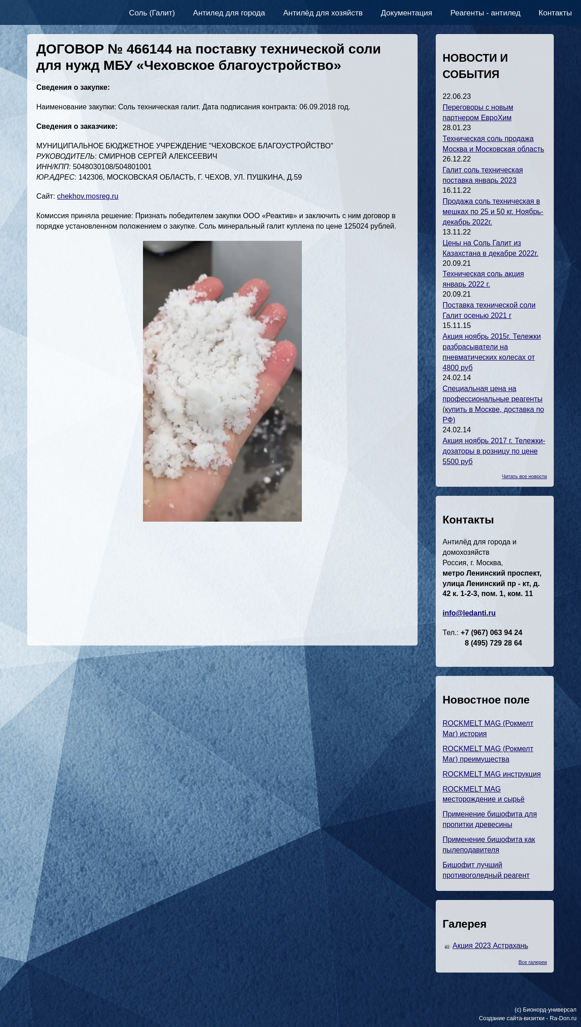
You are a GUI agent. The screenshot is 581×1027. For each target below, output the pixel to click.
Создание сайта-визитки (512, 1018)
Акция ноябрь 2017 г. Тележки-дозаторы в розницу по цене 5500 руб (494, 451)
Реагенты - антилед (485, 13)
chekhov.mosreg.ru (87, 196)
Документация (406, 13)
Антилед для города (229, 13)
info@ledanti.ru (469, 613)
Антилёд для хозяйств (323, 13)
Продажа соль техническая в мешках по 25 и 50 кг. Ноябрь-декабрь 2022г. (493, 211)
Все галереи (532, 962)
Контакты (555, 13)
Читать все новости (524, 476)
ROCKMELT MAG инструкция (492, 774)
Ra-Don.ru (563, 1018)
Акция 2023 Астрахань (490, 945)
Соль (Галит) (152, 13)
